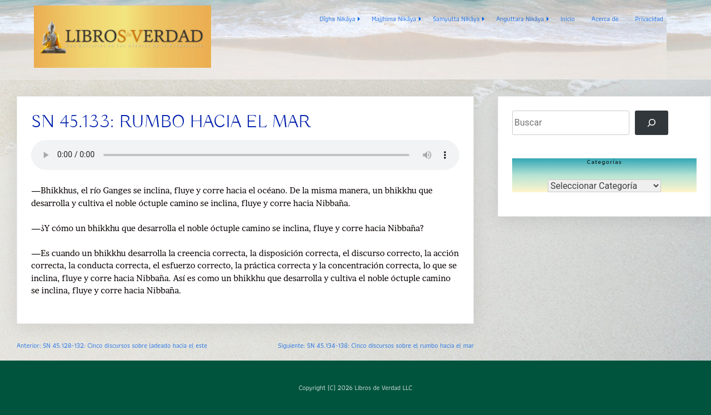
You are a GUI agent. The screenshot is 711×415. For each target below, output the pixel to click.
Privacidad (649, 18)
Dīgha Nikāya (337, 18)
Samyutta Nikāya (456, 18)
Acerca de (605, 18)
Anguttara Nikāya (520, 18)
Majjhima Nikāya (394, 18)
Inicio (567, 18)
